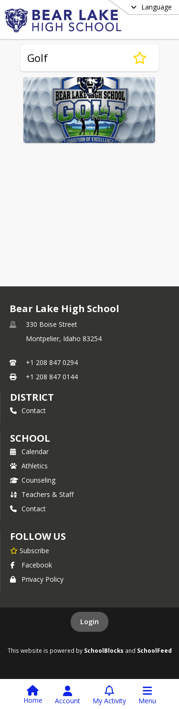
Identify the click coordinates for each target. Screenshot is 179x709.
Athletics (29, 465)
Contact (28, 410)
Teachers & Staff (42, 494)
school (30, 438)
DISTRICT (32, 397)
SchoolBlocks (104, 650)
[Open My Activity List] (109, 695)
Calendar (29, 451)
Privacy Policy (36, 579)
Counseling (32, 480)
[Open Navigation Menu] (147, 695)
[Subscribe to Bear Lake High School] (29, 550)
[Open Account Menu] (67, 695)
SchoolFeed (154, 650)
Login (89, 621)
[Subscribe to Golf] (139, 58)
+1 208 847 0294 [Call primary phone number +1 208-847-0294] (52, 362)
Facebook (31, 564)
